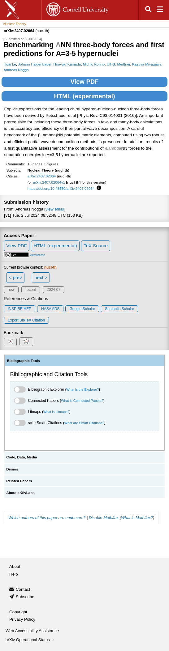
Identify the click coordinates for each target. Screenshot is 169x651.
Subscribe (25, 596)
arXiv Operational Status (30, 639)
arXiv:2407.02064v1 (49, 182)
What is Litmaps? (56, 412)
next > (40, 277)
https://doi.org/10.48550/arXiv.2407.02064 (61, 188)
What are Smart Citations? (84, 423)
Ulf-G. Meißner (118, 64)
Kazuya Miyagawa (147, 64)
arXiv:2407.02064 (42, 176)
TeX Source (96, 245)
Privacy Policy (22, 619)
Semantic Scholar (119, 309)
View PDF (85, 81)
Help (13, 574)
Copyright (18, 612)
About (14, 566)
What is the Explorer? (82, 389)
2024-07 (53, 289)
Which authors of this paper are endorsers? (46, 517)
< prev (15, 277)
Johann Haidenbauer (34, 64)
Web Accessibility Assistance (32, 630)
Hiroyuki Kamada (67, 64)
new (11, 289)
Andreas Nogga (16, 70)
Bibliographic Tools (23, 361)
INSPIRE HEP (19, 309)
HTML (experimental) (84, 96)
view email (55, 209)
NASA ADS (50, 309)
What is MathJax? (137, 517)
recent (30, 289)
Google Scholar (82, 309)
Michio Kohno (94, 64)
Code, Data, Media (21, 457)
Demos (12, 469)
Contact (23, 589)
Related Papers (19, 481)
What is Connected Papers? (82, 400)
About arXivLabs (20, 493)
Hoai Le (10, 64)
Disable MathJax (104, 517)
